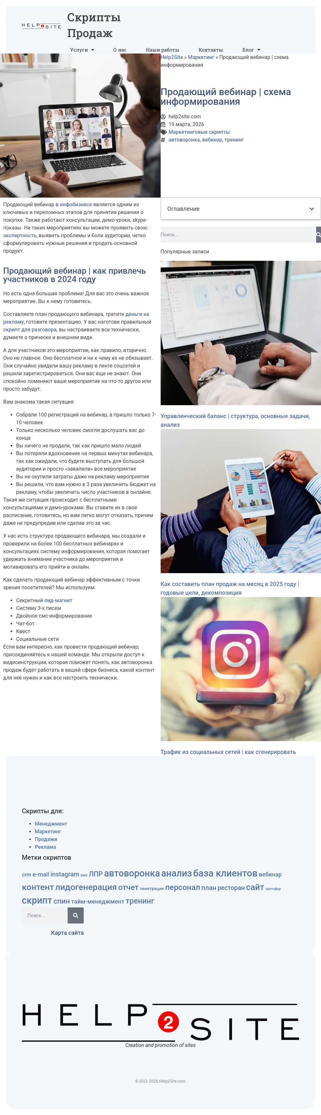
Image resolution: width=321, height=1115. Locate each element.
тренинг (234, 140)
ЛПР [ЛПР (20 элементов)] (96, 874)
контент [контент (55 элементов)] (38, 887)
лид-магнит (58, 600)
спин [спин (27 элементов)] (61, 901)
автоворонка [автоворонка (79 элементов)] (132, 873)
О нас (120, 49)
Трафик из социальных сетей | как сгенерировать (228, 751)
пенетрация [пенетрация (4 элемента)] (152, 888)
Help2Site (172, 57)
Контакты (211, 49)
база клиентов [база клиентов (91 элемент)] (225, 873)
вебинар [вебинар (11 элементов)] (270, 874)
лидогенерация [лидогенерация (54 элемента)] (86, 887)
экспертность (19, 235)
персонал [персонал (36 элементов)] (182, 887)
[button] (312, 208)
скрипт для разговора (30, 330)
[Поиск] (318, 235)
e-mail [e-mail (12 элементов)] (41, 874)
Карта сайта (67, 932)
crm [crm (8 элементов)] (26, 875)
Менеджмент (51, 824)
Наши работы (162, 49)
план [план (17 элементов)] (208, 888)
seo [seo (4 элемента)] (84, 875)
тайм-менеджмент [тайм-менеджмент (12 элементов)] (97, 901)
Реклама (45, 847)
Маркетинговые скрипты (199, 132)
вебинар (212, 140)
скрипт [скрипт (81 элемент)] (37, 900)
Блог (251, 50)
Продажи (46, 839)
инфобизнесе (76, 204)
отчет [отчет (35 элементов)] (128, 887)
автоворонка (184, 140)
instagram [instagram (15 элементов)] (65, 874)
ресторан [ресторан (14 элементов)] (231, 888)
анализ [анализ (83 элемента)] (176, 873)
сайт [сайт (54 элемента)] (255, 887)
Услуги (82, 50)
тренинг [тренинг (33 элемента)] (140, 900)
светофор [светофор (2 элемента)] (273, 889)
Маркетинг (201, 57)
